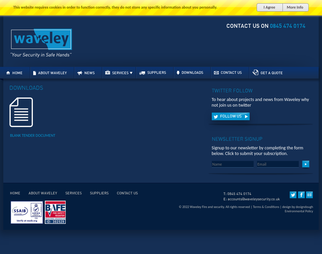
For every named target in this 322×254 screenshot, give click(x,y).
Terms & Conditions (266, 207)
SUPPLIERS (152, 73)
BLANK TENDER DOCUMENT (32, 135)
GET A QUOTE (267, 73)
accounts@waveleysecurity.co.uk (254, 199)
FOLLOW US (230, 116)
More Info (295, 7)
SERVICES (118, 72)
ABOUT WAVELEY (50, 73)
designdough (304, 207)
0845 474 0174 (287, 26)
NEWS (86, 73)
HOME (14, 73)
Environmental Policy (299, 211)
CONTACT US (228, 73)
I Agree (269, 7)
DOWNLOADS (190, 73)
